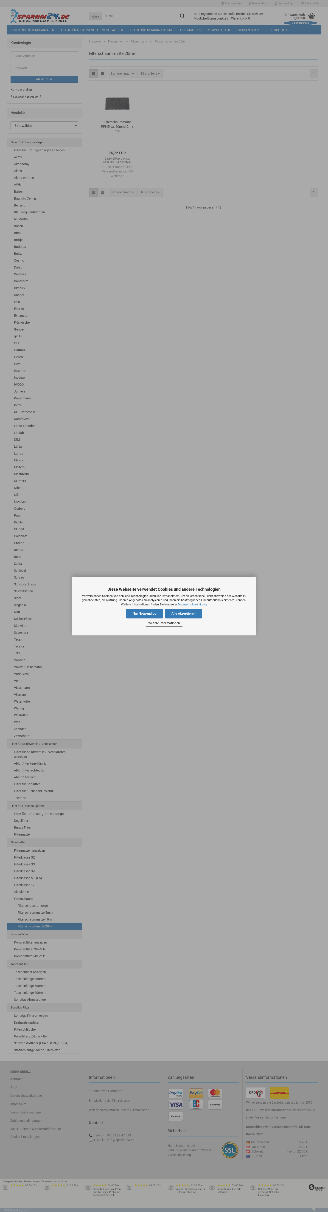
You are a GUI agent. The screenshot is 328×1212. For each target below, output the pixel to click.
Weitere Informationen (164, 623)
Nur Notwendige (144, 613)
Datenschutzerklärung (192, 604)
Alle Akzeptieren (183, 613)
